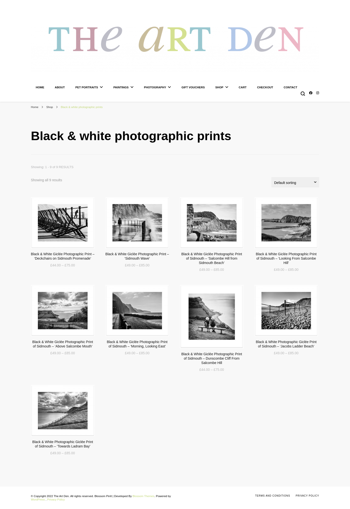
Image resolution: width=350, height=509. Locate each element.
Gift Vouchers (193, 87)
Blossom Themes (143, 496)
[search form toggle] (303, 93)
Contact (290, 87)
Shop (219, 87)
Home (40, 87)
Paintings (121, 87)
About (60, 87)
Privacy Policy (56, 499)
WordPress (38, 499)
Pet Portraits (86, 87)
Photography (155, 87)
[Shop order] (295, 182)
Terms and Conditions (272, 495)
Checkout (265, 87)
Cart (242, 87)
